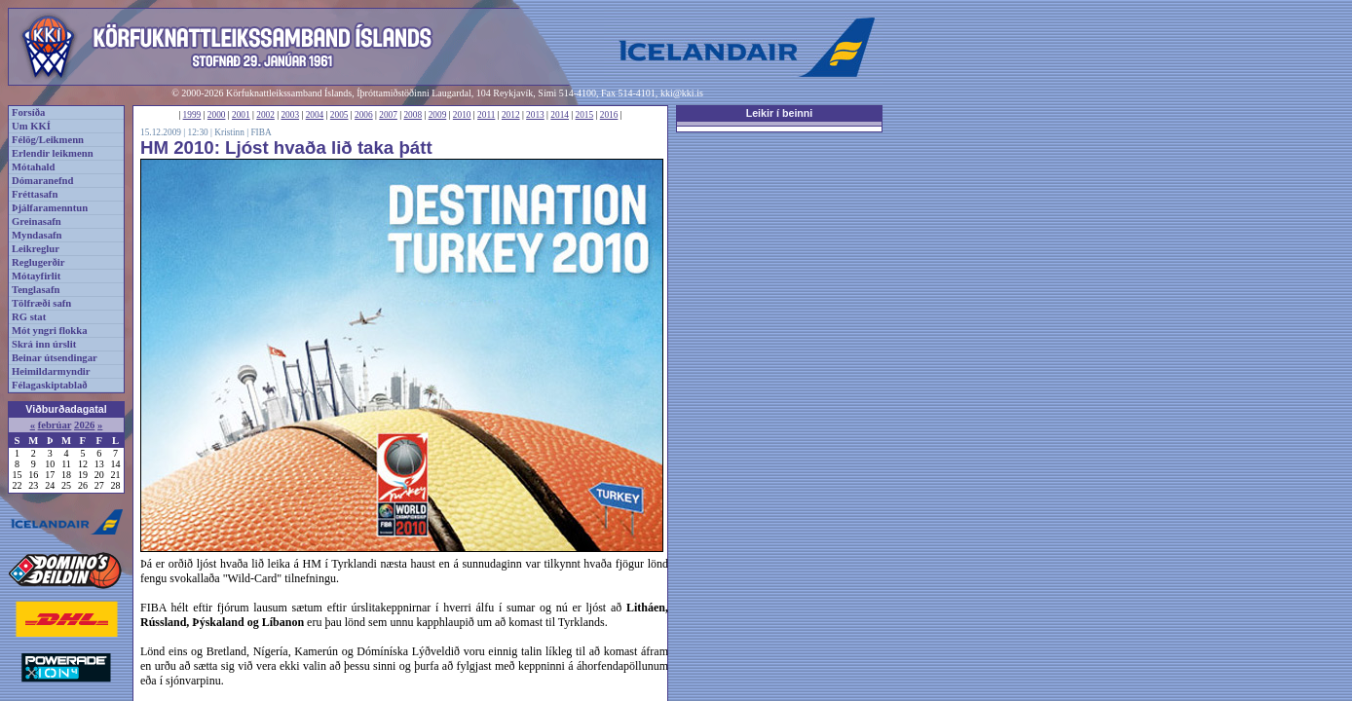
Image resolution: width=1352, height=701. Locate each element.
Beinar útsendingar (54, 357)
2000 (216, 115)
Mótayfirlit (36, 276)
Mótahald (33, 167)
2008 (412, 115)
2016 (609, 115)
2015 (585, 115)
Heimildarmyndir (51, 371)
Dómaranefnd (42, 180)
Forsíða (28, 112)
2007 (388, 115)
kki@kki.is (681, 93)
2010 (462, 115)
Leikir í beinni (779, 113)
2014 (559, 115)
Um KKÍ (31, 126)
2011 (486, 115)
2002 (265, 115)
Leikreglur (35, 248)
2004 (315, 115)
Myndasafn (37, 235)
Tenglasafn (35, 289)
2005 (339, 115)
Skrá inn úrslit (44, 344)
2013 (535, 115)
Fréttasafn (34, 194)
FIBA (260, 132)
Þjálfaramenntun (50, 208)
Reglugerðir (38, 262)
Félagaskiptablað (50, 385)
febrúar (55, 425)
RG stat (29, 317)
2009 (438, 115)
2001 (241, 115)
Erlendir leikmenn (53, 153)
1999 (192, 115)
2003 (290, 115)
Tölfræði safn (41, 303)
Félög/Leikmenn (48, 139)
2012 (511, 115)
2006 (364, 115)
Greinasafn (36, 221)
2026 (84, 425)
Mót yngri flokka (50, 330)
